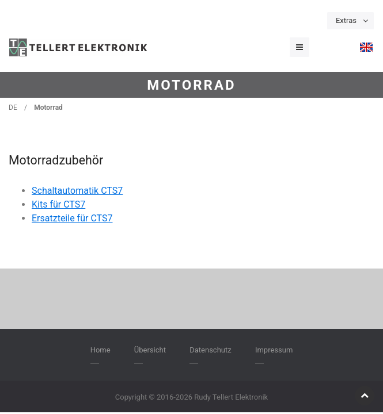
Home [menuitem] (100, 350)
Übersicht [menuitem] (150, 350)
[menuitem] (366, 47)
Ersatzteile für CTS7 (72, 218)
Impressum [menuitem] (274, 350)
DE (13, 107)
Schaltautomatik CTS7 (77, 190)
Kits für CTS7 (58, 204)
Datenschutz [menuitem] (210, 350)
